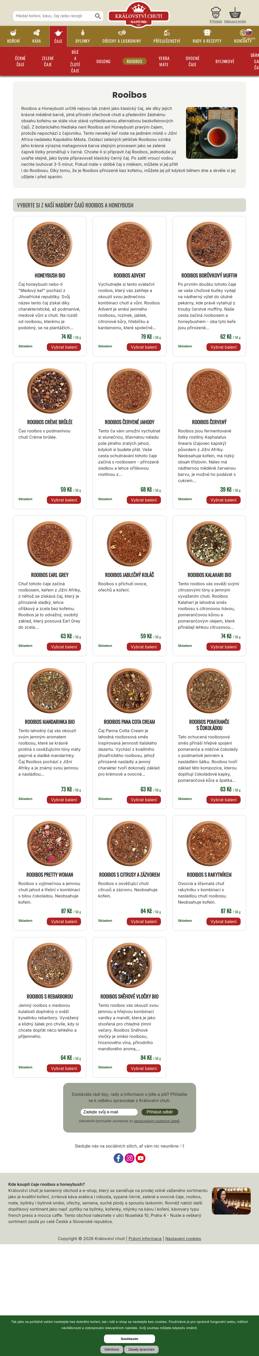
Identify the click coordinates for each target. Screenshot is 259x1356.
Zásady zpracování (141, 1349)
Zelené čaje (48, 61)
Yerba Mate (164, 61)
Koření (13, 41)
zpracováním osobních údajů (157, 1121)
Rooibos (135, 61)
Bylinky (83, 41)
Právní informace (145, 1238)
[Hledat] (98, 16)
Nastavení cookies (183, 1238)
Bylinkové (225, 61)
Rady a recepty (207, 41)
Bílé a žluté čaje (75, 61)
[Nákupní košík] (235, 16)
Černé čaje (20, 61)
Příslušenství (166, 41)
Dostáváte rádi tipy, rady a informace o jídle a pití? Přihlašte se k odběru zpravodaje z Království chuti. (129, 1097)
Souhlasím (129, 1339)
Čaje (58, 41)
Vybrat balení (64, 347)
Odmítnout (112, 1349)
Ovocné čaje (193, 61)
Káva (36, 41)
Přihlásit (216, 21)
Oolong (104, 61)
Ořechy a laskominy (121, 41)
